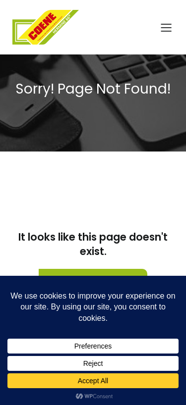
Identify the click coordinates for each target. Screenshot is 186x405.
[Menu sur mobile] (166, 27)
